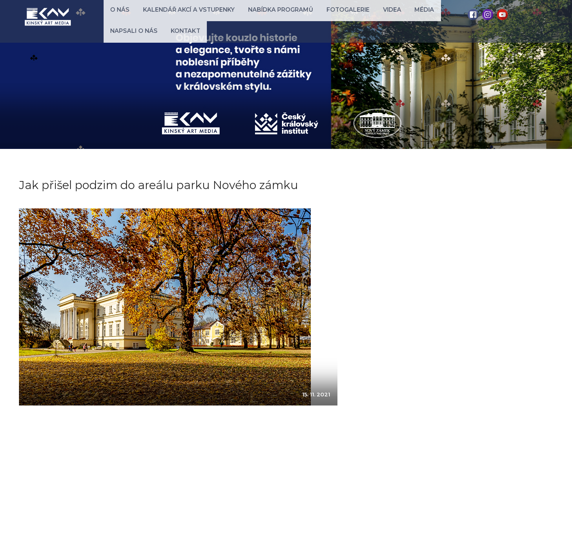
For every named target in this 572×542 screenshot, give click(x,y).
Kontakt (441, 15)
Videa (340, 15)
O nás (115, 15)
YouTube (502, 14)
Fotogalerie (306, 15)
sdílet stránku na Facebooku (56, 474)
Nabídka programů (250, 15)
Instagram (487, 14)
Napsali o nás (399, 15)
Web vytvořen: (526, 528)
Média (363, 15)
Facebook (473, 14)
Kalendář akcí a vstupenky (172, 15)
